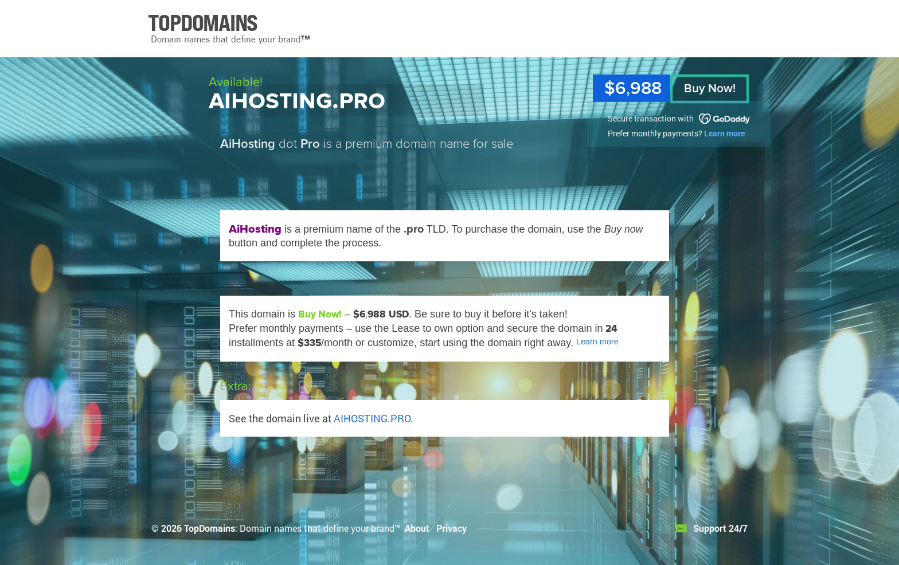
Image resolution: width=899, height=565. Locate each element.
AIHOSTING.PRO (372, 418)
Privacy (451, 528)
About (417, 528)
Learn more (724, 133)
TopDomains (209, 528)
